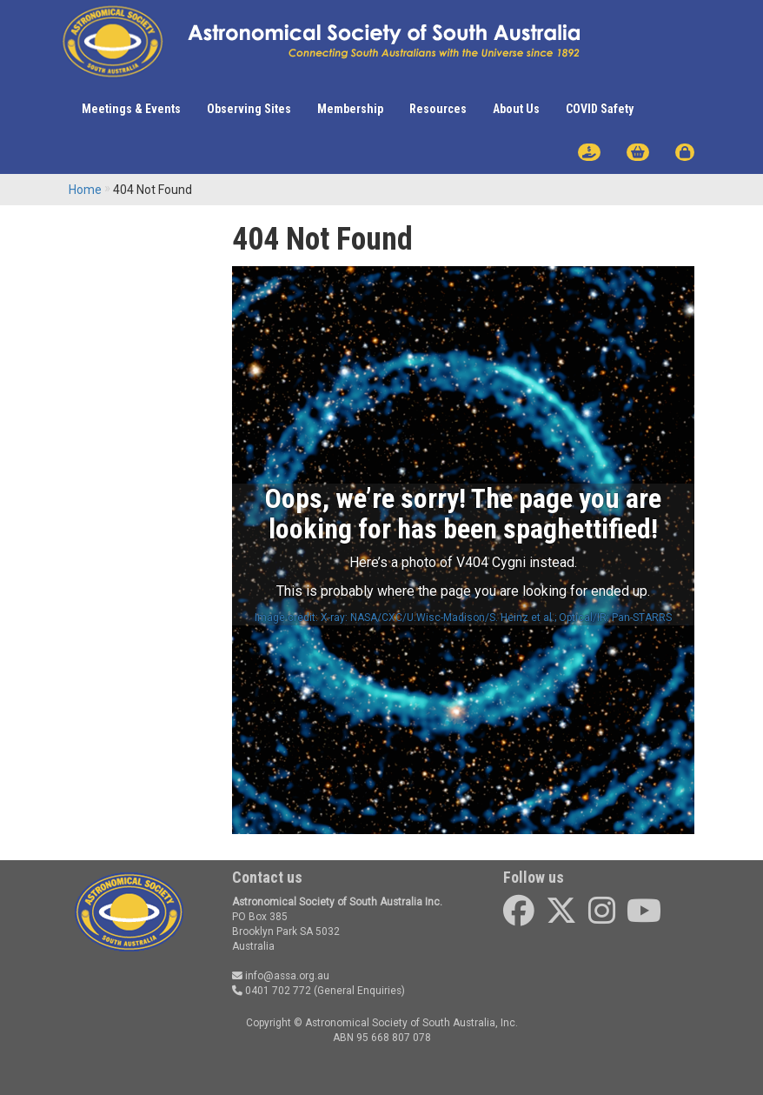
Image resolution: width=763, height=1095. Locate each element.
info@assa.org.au (280, 976)
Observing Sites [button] (249, 109)
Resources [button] (438, 109)
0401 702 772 (271, 991)
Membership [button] (350, 109)
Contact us (267, 877)
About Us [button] (516, 109)
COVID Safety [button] (600, 109)
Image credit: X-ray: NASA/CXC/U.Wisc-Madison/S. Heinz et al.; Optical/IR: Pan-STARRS (463, 617)
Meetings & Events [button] (131, 109)
